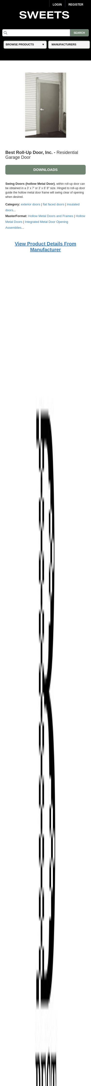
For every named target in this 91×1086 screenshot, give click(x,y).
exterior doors (30, 204)
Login (57, 4)
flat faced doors (53, 204)
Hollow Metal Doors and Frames (50, 216)
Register (75, 4)
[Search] (45, 32)
